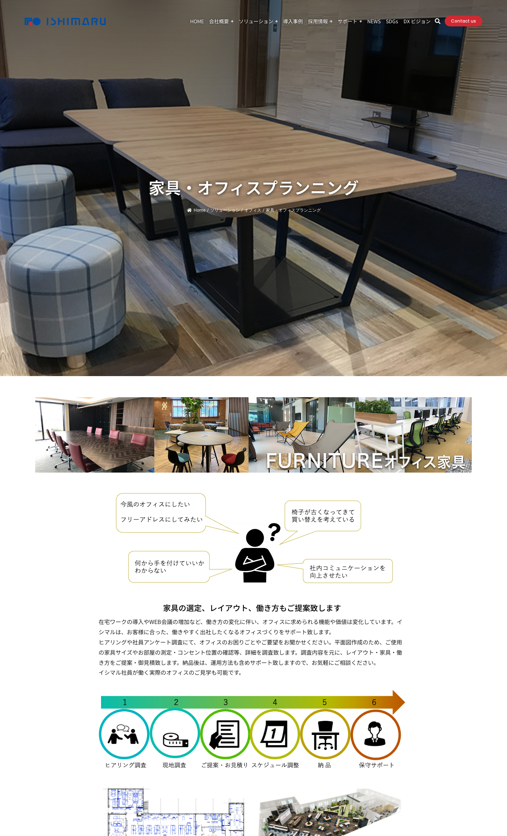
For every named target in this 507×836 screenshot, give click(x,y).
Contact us (463, 21)
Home (196, 210)
